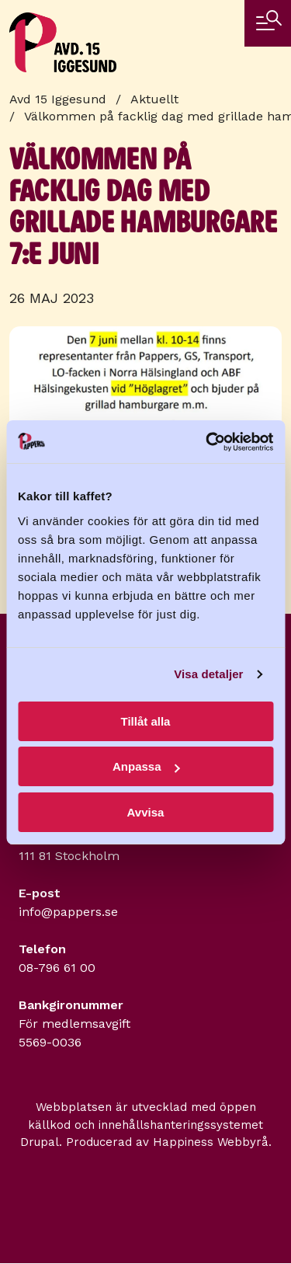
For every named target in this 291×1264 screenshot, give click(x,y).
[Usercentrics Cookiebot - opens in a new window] (207, 442)
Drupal (39, 1142)
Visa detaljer (208, 674)
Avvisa (146, 812)
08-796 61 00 (57, 967)
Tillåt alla (146, 721)
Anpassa (146, 766)
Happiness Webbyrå (210, 1142)
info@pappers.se (68, 911)
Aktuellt (154, 99)
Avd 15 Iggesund (57, 99)
